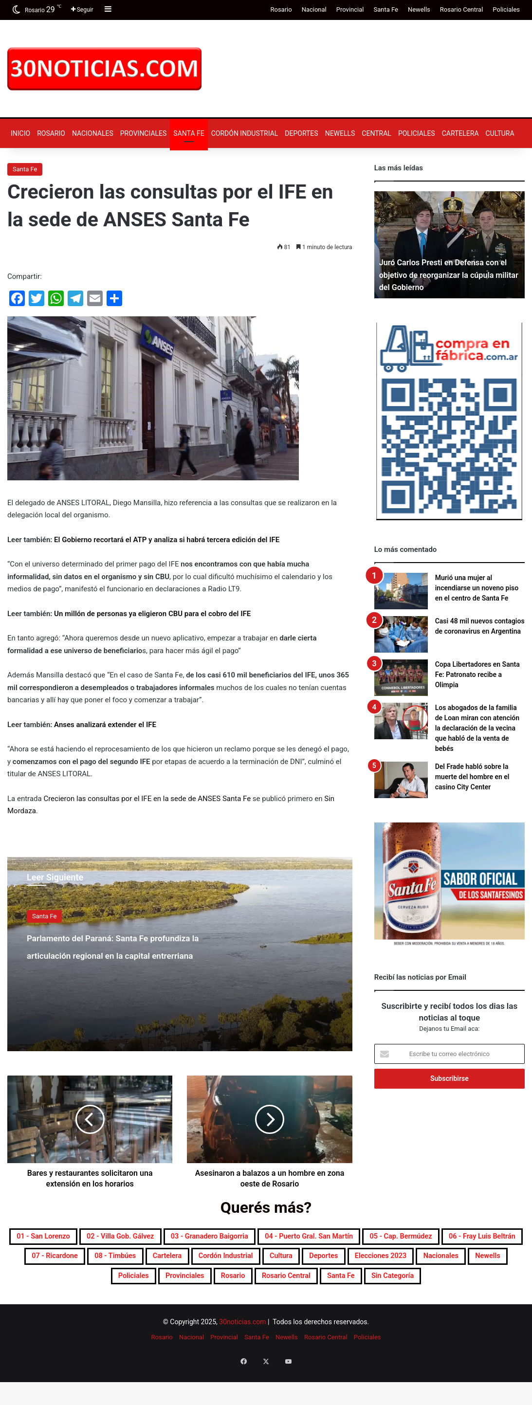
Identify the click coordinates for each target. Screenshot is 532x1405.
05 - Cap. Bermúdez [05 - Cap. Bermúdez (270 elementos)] (100, 1262)
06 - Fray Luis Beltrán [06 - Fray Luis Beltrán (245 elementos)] (209, 1262)
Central (376, 133)
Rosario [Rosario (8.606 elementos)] (191, 1308)
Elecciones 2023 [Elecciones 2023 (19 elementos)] (276, 1285)
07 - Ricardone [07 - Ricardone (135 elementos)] (306, 1262)
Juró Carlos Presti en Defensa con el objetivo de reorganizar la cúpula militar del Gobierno (447, 274)
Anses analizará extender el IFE (105, 724)
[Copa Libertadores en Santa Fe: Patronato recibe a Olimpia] (401, 677)
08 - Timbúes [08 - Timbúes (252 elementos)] (386, 1262)
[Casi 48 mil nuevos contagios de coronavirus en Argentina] (401, 634)
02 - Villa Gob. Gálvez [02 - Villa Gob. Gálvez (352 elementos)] (178, 1238)
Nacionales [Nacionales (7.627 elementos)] (356, 1285)
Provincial (350, 9)
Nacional (314, 9)
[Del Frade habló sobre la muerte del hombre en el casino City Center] (401, 780)
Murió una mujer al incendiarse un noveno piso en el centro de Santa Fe (476, 588)
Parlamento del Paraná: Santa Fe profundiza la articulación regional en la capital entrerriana (111, 962)
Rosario (281, 9)
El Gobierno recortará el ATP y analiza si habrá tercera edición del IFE (166, 539)
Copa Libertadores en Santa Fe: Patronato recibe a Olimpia (477, 674)
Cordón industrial (244, 133)
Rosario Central (461, 9)
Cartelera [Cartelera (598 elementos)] (455, 1262)
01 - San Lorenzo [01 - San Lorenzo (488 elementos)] (75, 1238)
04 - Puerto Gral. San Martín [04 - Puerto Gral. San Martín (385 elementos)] (432, 1238)
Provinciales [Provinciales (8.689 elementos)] (128, 1308)
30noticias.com (242, 1356)
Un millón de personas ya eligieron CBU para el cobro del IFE (152, 613)
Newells (419, 9)
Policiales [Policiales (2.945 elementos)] (475, 1285)
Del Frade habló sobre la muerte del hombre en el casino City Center (472, 777)
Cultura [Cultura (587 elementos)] (146, 1285)
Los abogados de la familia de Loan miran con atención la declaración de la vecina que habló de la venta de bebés (477, 728)
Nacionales (92, 133)
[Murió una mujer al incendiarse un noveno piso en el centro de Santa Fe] (401, 591)
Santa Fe (385, 9)
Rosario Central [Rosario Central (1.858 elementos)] (260, 1308)
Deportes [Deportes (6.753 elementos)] (201, 1285)
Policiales (506, 9)
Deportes (301, 133)
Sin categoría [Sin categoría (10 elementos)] (401, 1308)
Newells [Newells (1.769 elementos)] (417, 1285)
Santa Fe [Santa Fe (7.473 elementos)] (333, 1308)
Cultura (500, 133)
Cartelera (460, 133)
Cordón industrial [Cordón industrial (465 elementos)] (73, 1285)
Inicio (20, 133)
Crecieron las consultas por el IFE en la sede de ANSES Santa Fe (147, 798)
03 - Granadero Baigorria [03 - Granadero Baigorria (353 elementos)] (298, 1238)
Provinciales (143, 133)
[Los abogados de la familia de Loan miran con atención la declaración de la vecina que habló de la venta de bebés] (401, 721)
